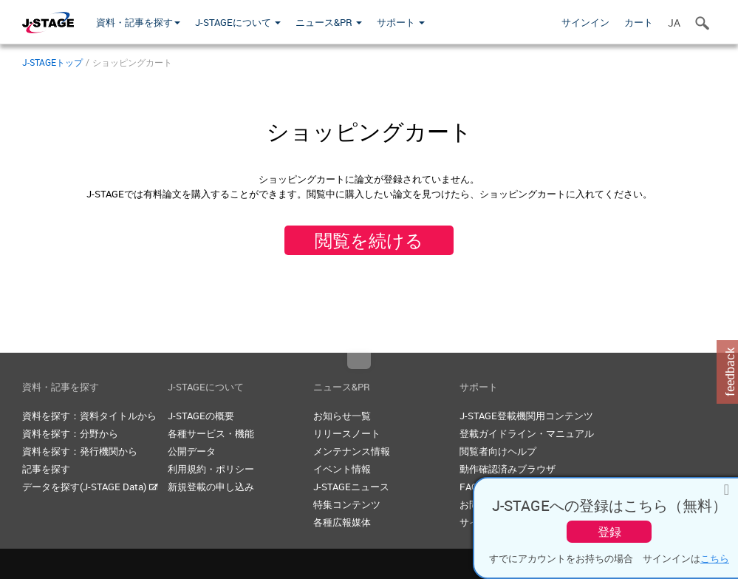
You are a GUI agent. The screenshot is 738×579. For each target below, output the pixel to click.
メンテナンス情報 (351, 451)
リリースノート (346, 433)
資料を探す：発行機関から (79, 451)
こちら (714, 558)
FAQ (468, 486)
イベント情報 (342, 468)
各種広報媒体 (342, 522)
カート (638, 22)
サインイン (585, 22)
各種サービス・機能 (211, 433)
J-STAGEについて (238, 22)
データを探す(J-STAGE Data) (90, 486)
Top (359, 361)
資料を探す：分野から (70, 433)
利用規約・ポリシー (211, 468)
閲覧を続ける (369, 240)
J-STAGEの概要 (201, 415)
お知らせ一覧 (342, 415)
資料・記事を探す (138, 22)
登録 (609, 532)
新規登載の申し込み (211, 486)
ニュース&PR (328, 22)
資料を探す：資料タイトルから (89, 415)
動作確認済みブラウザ (507, 468)
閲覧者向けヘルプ (497, 451)
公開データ (192, 451)
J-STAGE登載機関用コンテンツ (526, 415)
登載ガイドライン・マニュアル (526, 433)
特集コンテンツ (346, 504)
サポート (401, 22)
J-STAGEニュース (351, 486)
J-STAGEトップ (52, 62)
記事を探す (46, 468)
